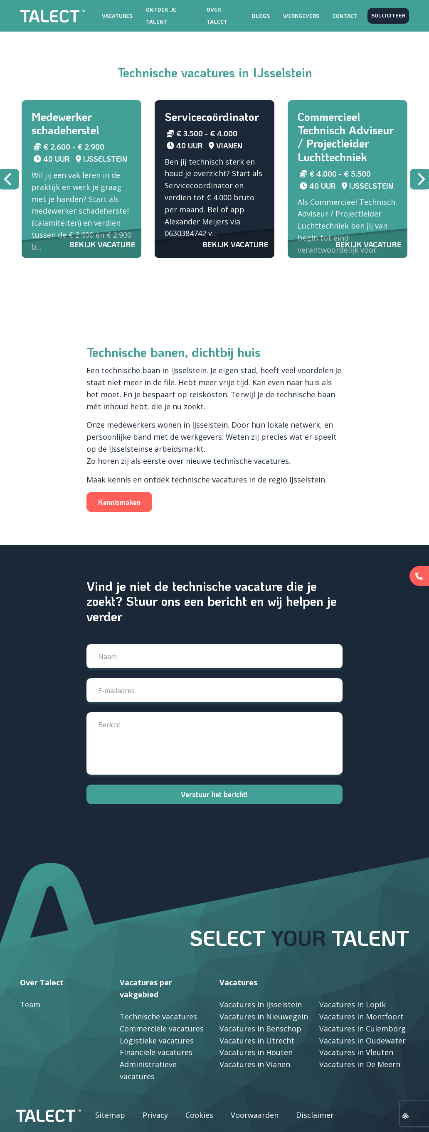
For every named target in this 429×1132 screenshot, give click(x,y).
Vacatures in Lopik (352, 1004)
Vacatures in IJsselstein (260, 1004)
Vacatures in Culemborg (362, 1029)
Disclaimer (315, 1115)
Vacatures (117, 15)
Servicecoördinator (212, 116)
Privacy (155, 1115)
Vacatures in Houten (256, 1052)
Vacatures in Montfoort (361, 1016)
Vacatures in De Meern (359, 1064)
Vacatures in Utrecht (256, 1041)
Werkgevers (301, 15)
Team (30, 1004)
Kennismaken (119, 541)
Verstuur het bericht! (214, 794)
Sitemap (110, 1115)
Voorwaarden (255, 1115)
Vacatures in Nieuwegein (263, 1016)
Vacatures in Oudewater (362, 1041)
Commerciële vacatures (162, 1029)
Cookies (199, 1115)
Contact (345, 15)
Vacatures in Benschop (260, 1029)
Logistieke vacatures (157, 1041)
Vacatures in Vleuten (356, 1052)
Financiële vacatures (156, 1052)
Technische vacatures (158, 1016)
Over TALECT (217, 15)
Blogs (261, 15)
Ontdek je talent (161, 15)
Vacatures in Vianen (254, 1064)
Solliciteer (388, 15)
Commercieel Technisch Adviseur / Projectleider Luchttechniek (346, 136)
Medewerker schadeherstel (65, 123)
